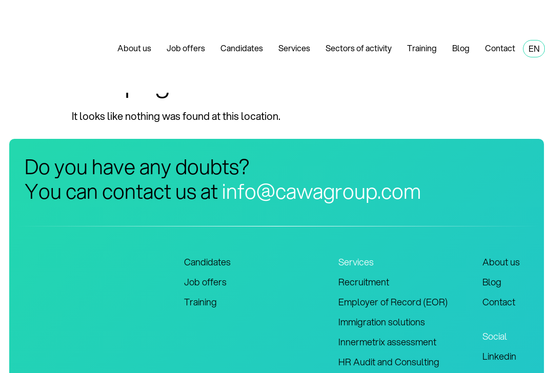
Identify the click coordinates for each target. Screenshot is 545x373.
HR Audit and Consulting (388, 361)
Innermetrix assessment (387, 341)
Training (422, 48)
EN (534, 48)
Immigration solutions (381, 321)
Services (294, 48)
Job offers (186, 48)
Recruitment (363, 281)
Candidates (241, 48)
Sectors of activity (359, 48)
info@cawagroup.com (321, 190)
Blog (461, 48)
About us (134, 48)
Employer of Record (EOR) (393, 301)
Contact (500, 48)
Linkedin (499, 356)
